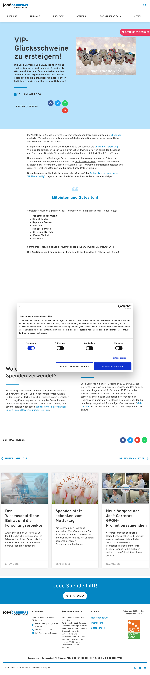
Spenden (81, 16)
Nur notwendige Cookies (74, 366)
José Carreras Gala (110, 16)
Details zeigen (119, 358)
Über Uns (13, 16)
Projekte (59, 16)
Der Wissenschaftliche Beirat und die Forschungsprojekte (23, 518)
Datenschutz (98, 628)
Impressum (97, 623)
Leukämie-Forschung (106, 146)
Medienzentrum (99, 617)
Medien (138, 16)
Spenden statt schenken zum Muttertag (69, 516)
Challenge (115, 135)
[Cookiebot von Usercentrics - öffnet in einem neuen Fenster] (120, 307)
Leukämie (36, 16)
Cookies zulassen (112, 366)
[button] (144, 5)
